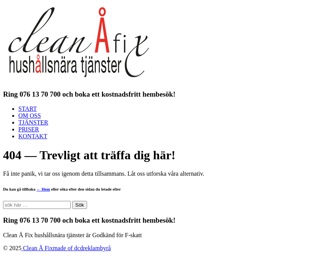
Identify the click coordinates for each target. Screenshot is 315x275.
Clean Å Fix (37, 248)
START (27, 108)
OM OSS (29, 115)
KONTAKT (32, 136)
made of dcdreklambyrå (82, 248)
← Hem (43, 189)
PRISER (28, 129)
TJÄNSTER (33, 122)
